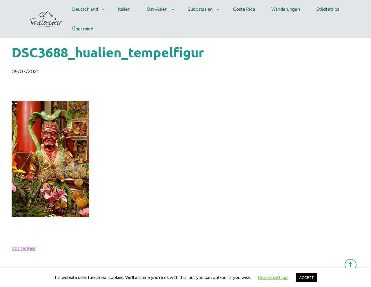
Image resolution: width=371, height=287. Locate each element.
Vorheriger (24, 248)
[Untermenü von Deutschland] (103, 9)
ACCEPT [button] (306, 277)
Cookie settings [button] (273, 277)
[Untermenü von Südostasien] (218, 9)
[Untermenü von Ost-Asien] (173, 9)
